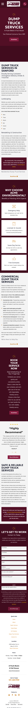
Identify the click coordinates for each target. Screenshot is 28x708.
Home (14, 619)
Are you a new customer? (7, 571)
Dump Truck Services (14, 634)
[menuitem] (7, 704)
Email (3, 562)
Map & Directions (14, 648)
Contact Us (14, 637)
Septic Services (14, 625)
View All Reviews (13, 457)
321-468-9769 (14, 680)
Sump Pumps (14, 628)
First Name (4, 547)
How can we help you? (7, 576)
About (14, 622)
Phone (3, 557)
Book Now (14, 39)
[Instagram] (19, 695)
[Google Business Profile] (9, 695)
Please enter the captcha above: (9, 587)
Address (4, 567)
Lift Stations (14, 631)
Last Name (4, 552)
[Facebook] (12, 695)
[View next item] (15, 452)
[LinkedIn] (15, 695)
